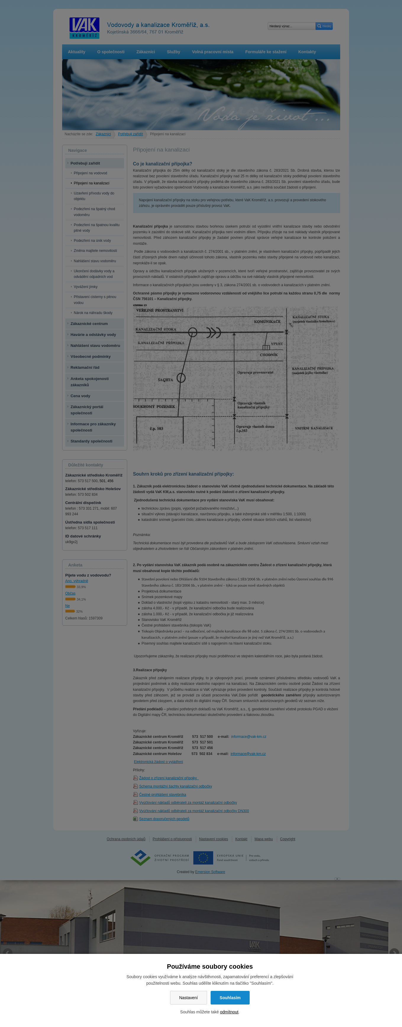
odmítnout (229, 1012)
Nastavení (188, 997)
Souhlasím (230, 997)
